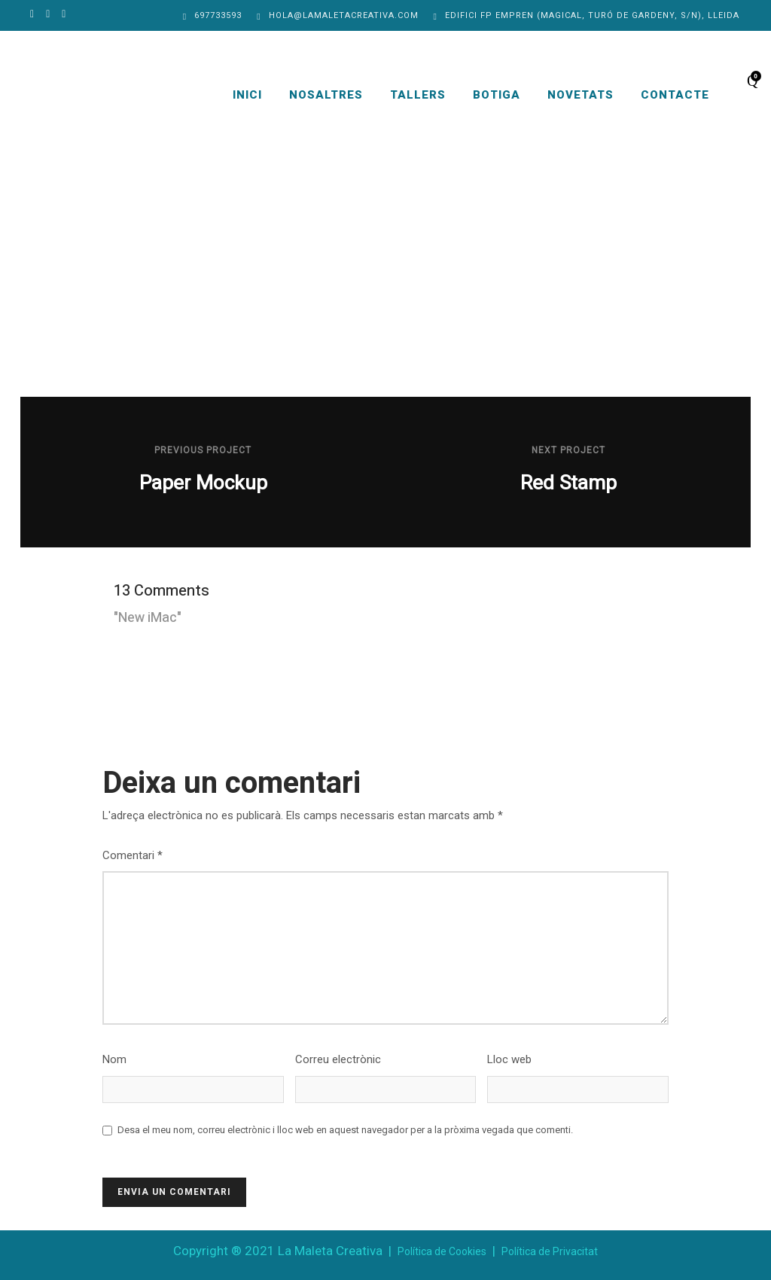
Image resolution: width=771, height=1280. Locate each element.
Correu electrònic (338, 1059)
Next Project (568, 450)
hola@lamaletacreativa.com (344, 15)
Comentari (132, 855)
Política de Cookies (442, 1251)
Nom (114, 1059)
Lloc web (509, 1059)
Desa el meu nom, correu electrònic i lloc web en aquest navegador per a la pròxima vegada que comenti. (345, 1129)
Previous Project (202, 450)
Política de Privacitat (549, 1251)
